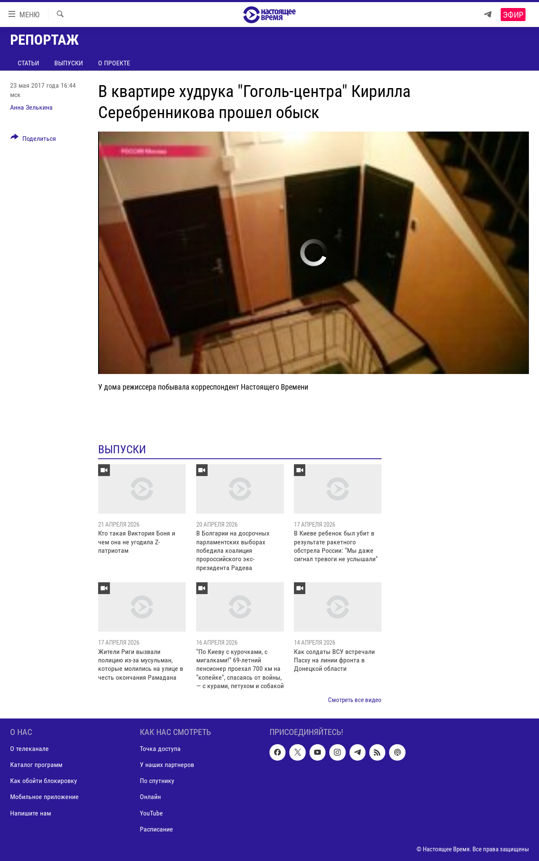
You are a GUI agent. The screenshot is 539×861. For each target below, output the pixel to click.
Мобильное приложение (44, 797)
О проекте (114, 63)
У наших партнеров (167, 765)
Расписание (156, 829)
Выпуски (68, 63)
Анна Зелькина (31, 107)
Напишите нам (30, 813)
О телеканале (29, 749)
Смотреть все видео (355, 700)
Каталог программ (36, 765)
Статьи (28, 63)
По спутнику (157, 781)
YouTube (151, 813)
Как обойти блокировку (43, 781)
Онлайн (150, 797)
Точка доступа (160, 749)
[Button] (33, 140)
